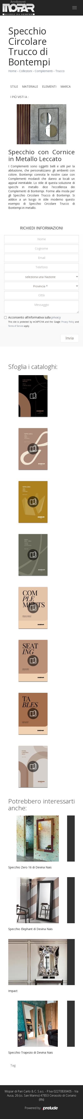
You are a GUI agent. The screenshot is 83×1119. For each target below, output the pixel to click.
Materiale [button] (30, 86)
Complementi (44, 71)
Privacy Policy (67, 321)
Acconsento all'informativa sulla (34, 317)
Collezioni (25, 71)
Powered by (41, 1108)
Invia (69, 337)
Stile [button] (14, 86)
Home (12, 71)
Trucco (60, 71)
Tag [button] (12, 1065)
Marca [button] (65, 86)
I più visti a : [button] (19, 97)
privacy (56, 317)
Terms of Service (15, 325)
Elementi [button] (49, 86)
